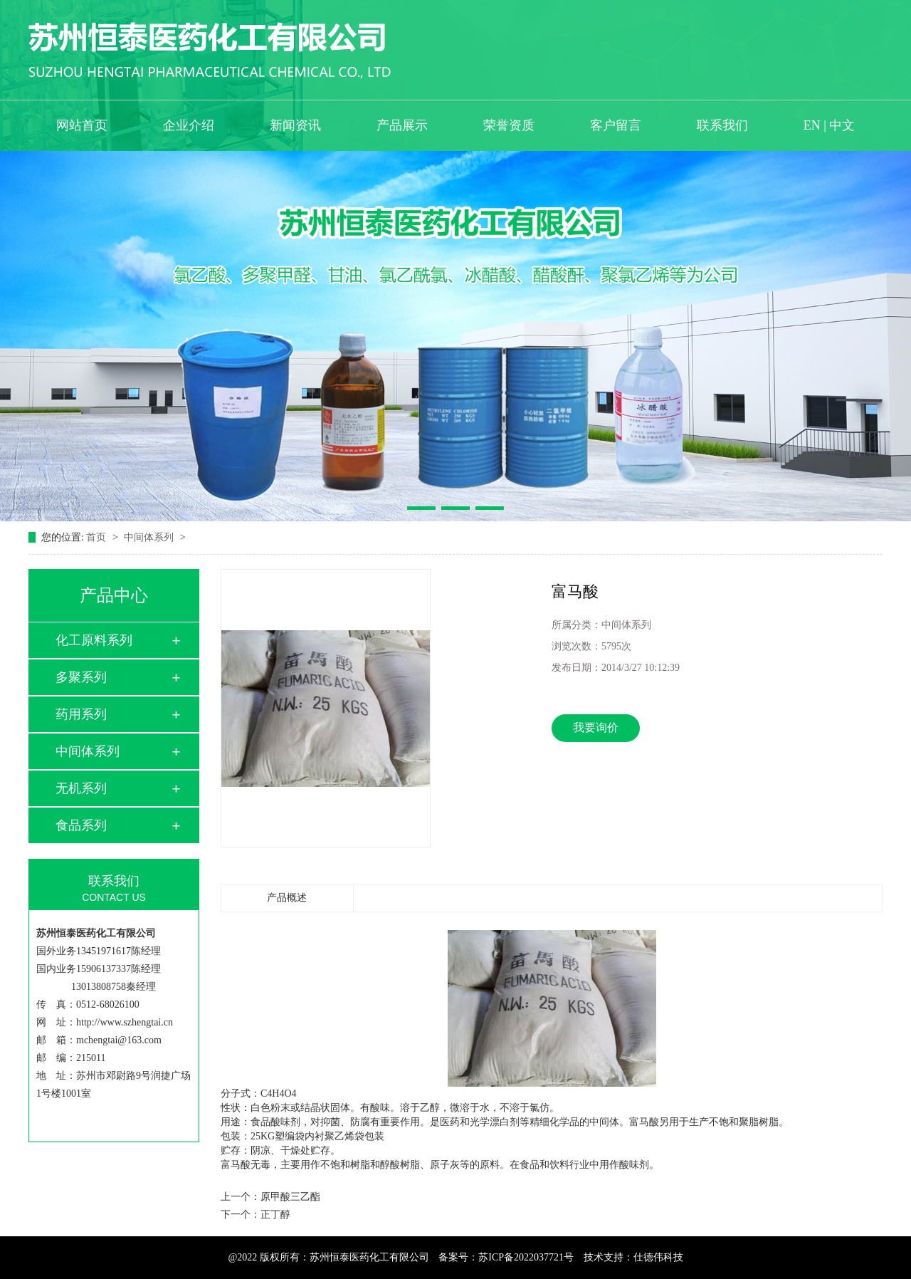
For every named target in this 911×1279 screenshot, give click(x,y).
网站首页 (81, 125)
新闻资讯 (295, 125)
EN (812, 125)
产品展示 (402, 125)
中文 (842, 125)
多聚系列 (81, 677)
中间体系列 (150, 537)
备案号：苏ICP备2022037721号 (506, 1257)
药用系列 (81, 714)
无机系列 (81, 788)
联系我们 (722, 125)
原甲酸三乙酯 (290, 1196)
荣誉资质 (509, 125)
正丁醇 (275, 1214)
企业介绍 (188, 125)
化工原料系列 (94, 640)
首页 (97, 537)
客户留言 (615, 125)
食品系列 (81, 825)
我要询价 (595, 727)
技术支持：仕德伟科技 (633, 1257)
